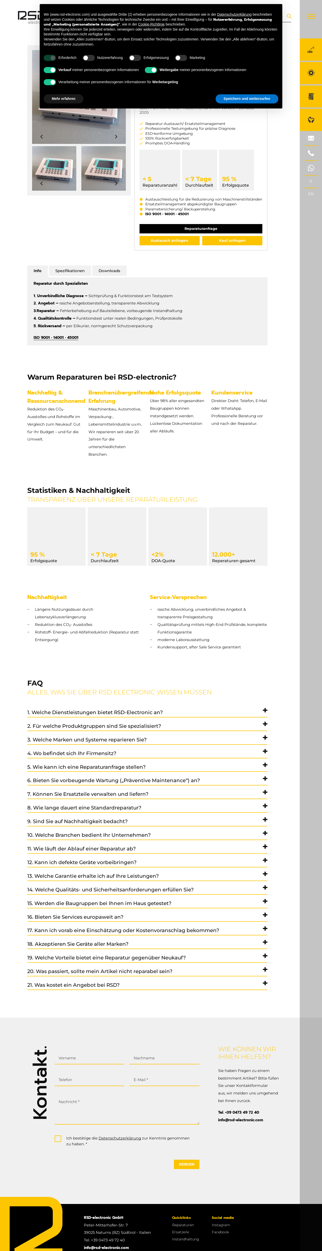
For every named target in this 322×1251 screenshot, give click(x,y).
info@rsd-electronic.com (240, 1120)
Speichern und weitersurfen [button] (247, 99)
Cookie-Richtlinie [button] (151, 24)
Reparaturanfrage (201, 228)
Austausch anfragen (169, 240)
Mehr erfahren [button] (63, 99)
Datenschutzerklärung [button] (234, 14)
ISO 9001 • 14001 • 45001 (167, 214)
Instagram (221, 1225)
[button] (54, 168)
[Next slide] (116, 136)
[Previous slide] (42, 136)
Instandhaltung (185, 1239)
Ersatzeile (180, 1232)
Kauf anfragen (232, 240)
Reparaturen (183, 1225)
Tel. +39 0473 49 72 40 (238, 1112)
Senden (186, 1164)
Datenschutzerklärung (120, 1138)
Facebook (220, 1232)
